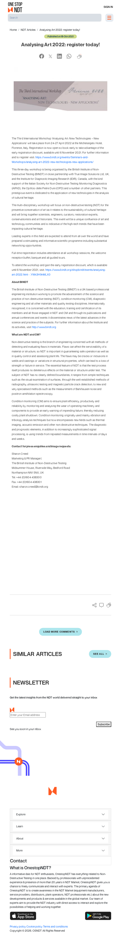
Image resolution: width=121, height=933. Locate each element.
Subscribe (104, 724)
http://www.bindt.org (44, 327)
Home (13, 29)
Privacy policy (18, 926)
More (19, 850)
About (19, 838)
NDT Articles (28, 29)
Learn (19, 826)
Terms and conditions (55, 926)
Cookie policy (34, 926)
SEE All (100, 653)
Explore (20, 814)
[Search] (54, 18)
